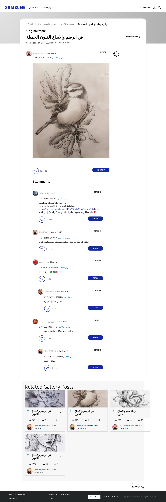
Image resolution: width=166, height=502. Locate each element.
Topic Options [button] (132, 36)
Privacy (13, 499)
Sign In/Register (144, 7)
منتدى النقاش (34, 7)
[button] (104, 52)
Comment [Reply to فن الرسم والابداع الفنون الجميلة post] (100, 170)
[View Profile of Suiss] (41, 193)
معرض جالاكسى (47, 7)
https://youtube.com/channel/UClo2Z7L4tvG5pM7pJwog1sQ (66, 209)
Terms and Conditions (59, 495)
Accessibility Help (18, 495)
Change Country (110, 497)
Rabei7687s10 (39, 426)
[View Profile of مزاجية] (42, 262)
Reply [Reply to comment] (95, 219)
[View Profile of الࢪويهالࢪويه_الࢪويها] (47, 321)
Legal (50, 499)
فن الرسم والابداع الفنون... (41, 412)
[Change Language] (94, 497)
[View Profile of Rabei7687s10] (38, 53)
